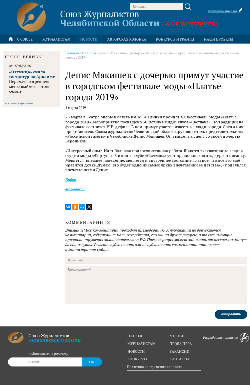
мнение (178, 335)
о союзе (135, 335)
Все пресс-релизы (19, 103)
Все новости (75, 188)
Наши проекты (218, 39)
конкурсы (137, 358)
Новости (89, 53)
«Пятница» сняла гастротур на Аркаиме (32, 74)
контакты (179, 358)
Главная (72, 53)
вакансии (180, 351)
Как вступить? (192, 24)
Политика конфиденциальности (154, 366)
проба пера (181, 343)
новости (89, 39)
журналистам (142, 343)
